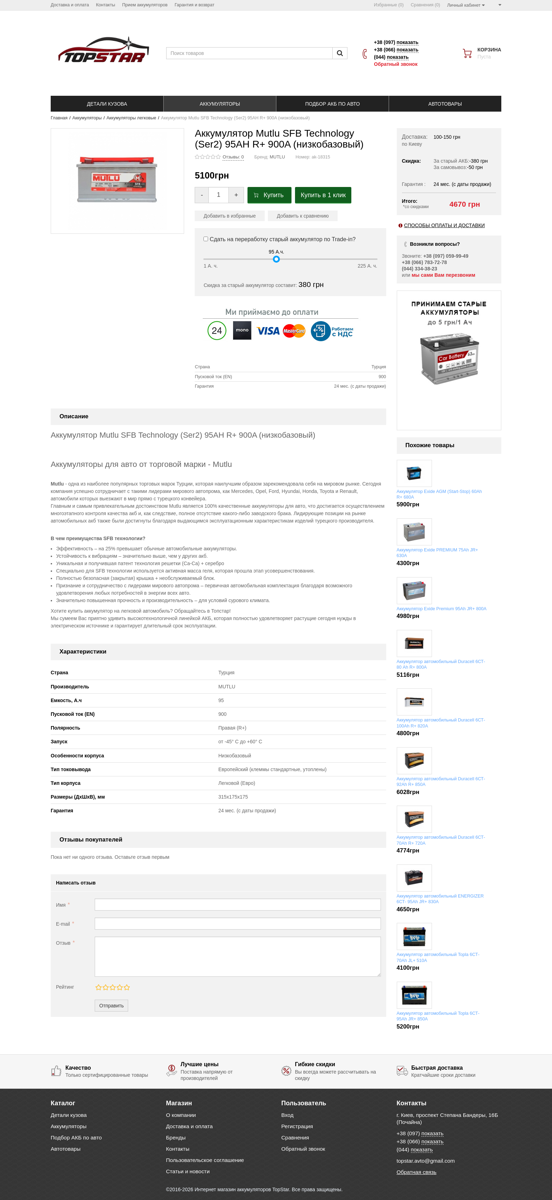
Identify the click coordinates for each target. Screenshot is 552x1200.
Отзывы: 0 (233, 157)
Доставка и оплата (189, 1126)
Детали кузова (69, 1115)
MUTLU (277, 157)
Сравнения (295, 1137)
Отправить (111, 1005)
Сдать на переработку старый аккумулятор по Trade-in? (279, 239)
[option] (450, 345)
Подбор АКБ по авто (76, 1137)
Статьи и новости (188, 1171)
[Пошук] (339, 53)
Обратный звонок (396, 64)
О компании (181, 1115)
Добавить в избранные (230, 216)
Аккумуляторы (87, 117)
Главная (59, 117)
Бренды (176, 1137)
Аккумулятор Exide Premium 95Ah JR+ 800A (442, 608)
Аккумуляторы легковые (131, 117)
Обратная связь (417, 1172)
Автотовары (66, 1149)
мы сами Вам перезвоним (443, 275)
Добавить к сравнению (303, 216)
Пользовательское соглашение (205, 1160)
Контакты (177, 1149)
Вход (287, 1115)
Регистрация (297, 1126)
